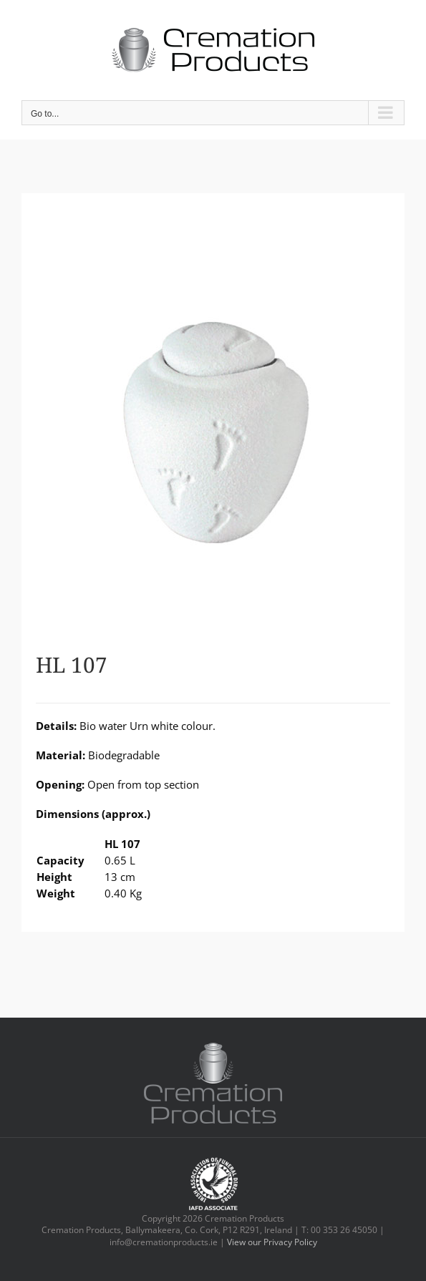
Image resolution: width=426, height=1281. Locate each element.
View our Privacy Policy (272, 1242)
